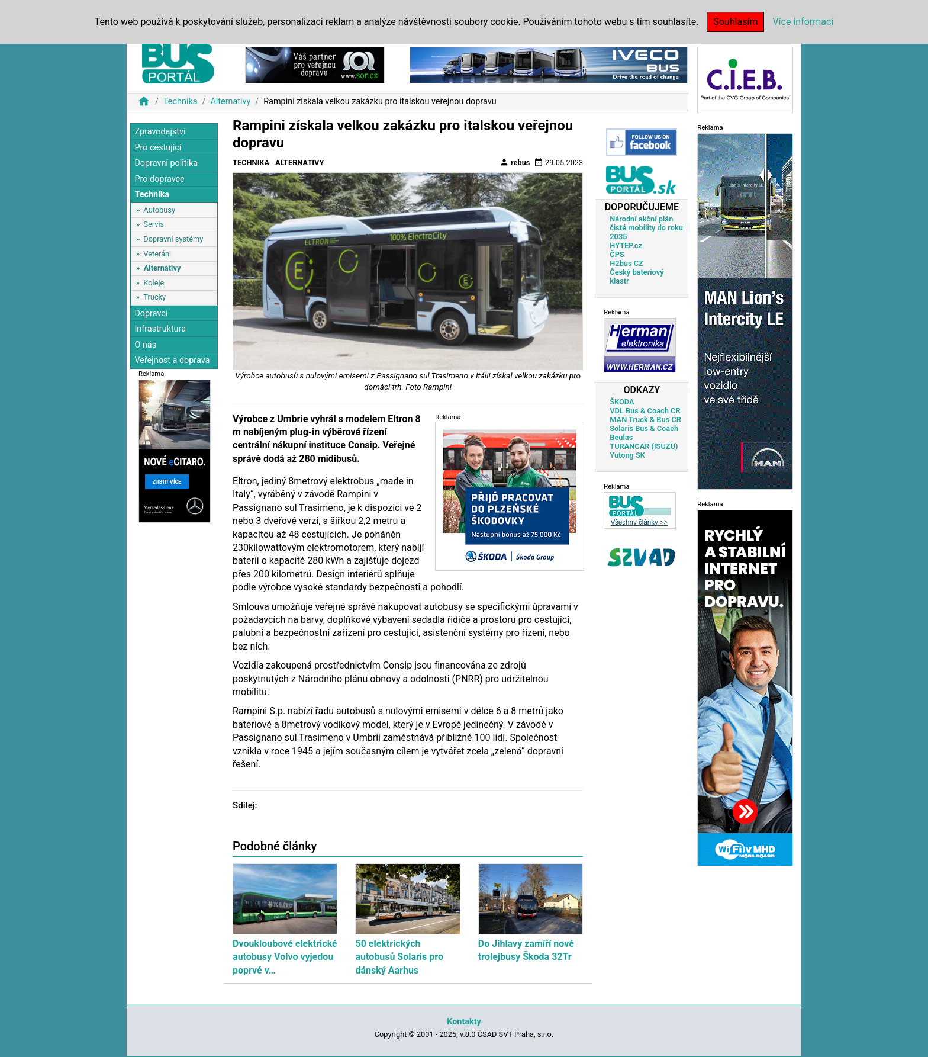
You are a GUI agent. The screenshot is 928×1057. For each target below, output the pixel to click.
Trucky (154, 297)
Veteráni (157, 253)
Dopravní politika (166, 163)
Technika (180, 102)
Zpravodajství (159, 132)
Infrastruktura (160, 329)
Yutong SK (627, 455)
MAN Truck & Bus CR (645, 419)
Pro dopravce (159, 179)
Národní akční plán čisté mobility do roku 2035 (646, 227)
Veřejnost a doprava (172, 360)
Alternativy (230, 102)
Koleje (153, 282)
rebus (515, 162)
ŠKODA (622, 401)
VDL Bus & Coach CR (645, 410)
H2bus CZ (626, 263)
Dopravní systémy (173, 238)
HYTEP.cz (626, 245)
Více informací (802, 21)
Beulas (621, 437)
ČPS (617, 254)
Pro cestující (157, 148)
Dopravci (150, 314)
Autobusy (159, 209)
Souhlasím (735, 21)
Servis (153, 224)
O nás (145, 345)
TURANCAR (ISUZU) (644, 446)
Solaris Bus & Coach (644, 428)
